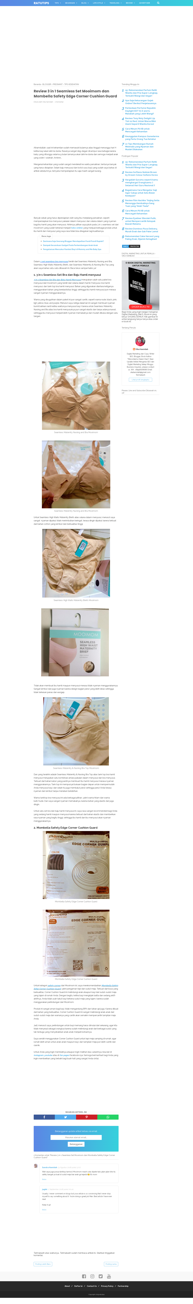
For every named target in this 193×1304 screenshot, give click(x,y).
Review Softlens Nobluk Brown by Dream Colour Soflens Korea (141, 173)
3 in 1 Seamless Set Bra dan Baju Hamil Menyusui (57, 286)
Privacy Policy (108, 1292)
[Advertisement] (96, 17)
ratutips (41, 3)
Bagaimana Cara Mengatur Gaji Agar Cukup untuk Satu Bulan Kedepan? (141, 193)
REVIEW (129, 3)
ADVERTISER (144, 3)
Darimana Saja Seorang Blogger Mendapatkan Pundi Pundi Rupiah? (73, 247)
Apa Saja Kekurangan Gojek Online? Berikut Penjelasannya (140, 101)
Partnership (125, 1292)
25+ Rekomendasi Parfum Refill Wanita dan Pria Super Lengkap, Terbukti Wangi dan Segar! (141, 93)
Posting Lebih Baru (43, 1270)
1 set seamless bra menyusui (54, 267)
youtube (48, 1061)
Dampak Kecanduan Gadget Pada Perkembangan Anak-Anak (70, 251)
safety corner (54, 991)
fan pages (64, 1061)
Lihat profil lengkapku (140, 380)
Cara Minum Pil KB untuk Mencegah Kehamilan (137, 130)
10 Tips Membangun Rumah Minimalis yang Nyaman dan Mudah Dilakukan (139, 147)
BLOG (84, 3)
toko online (77, 234)
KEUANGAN (70, 3)
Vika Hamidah (142, 349)
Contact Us (92, 1292)
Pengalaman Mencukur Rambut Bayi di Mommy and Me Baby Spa (72, 255)
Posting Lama (111, 1270)
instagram (38, 1061)
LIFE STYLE (98, 3)
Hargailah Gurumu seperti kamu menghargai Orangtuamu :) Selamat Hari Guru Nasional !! (141, 183)
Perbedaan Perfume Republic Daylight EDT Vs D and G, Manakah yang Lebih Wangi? (140, 111)
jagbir (44, 1196)
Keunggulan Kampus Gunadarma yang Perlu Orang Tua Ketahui (142, 137)
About (65, 1292)
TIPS (57, 3)
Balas (44, 1185)
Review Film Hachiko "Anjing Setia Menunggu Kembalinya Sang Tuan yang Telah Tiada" (142, 203)
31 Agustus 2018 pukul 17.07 (69, 1174)
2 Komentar (59, 108)
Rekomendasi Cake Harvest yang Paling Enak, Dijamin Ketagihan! (142, 237)
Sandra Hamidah (49, 1174)
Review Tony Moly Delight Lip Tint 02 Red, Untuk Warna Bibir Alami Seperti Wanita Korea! (140, 121)
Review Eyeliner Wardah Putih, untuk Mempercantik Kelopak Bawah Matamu (140, 221)
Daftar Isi (77, 1292)
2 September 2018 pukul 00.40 (61, 1196)
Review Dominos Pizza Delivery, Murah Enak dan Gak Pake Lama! (141, 230)
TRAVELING (114, 3)
